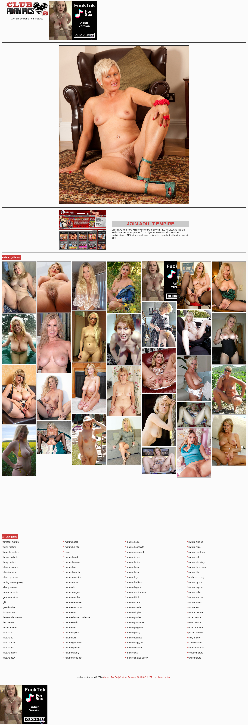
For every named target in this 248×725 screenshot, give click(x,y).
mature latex (132, 567)
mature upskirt (194, 582)
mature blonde (71, 557)
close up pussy (10, 577)
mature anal (8, 642)
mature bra (69, 567)
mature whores (195, 597)
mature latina (132, 572)
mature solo (193, 557)
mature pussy (132, 632)
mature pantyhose (134, 622)
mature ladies (132, 562)
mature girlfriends (72, 642)
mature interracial (134, 552)
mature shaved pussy (136, 657)
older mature (194, 622)
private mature (195, 632)
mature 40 (7, 637)
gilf (4, 602)
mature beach (70, 542)
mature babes (9, 652)
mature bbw (8, 657)
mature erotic (70, 622)
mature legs (131, 577)
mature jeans (132, 557)
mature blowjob (71, 562)
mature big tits (71, 547)
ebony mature (9, 587)
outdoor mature (195, 627)
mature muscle (133, 607)
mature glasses (71, 647)
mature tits (193, 572)
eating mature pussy (12, 582)
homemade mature (12, 617)
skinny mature (194, 642)
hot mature (8, 622)
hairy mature (8, 612)
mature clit (69, 587)
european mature (11, 592)
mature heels (132, 542)
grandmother (9, 607)
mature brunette (72, 572)
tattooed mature (195, 647)
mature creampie (72, 602)
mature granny (71, 652)
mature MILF (132, 597)
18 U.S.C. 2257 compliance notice (153, 677)
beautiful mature (10, 552)
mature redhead (133, 637)
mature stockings (196, 562)
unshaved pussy (196, 577)
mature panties (133, 617)
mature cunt (70, 612)
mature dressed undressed (77, 617)
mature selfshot (133, 647)
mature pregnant (134, 627)
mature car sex (71, 582)
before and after (10, 557)
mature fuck (69, 637)
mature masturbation (136, 592)
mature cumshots (72, 607)
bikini (66, 552)
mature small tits (196, 552)
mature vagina (194, 587)
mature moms (132, 602)
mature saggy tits (134, 642)
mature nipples (133, 612)
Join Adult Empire (150, 223)
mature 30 (7, 632)
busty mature (9, 562)
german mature (10, 597)
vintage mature (195, 652)
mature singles (195, 542)
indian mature (9, 627)
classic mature (9, 572)
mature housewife (134, 547)
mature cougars (71, 592)
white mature (194, 657)
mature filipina (71, 632)
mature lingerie (133, 587)
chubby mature (10, 567)
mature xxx (193, 607)
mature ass (8, 647)
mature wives (194, 602)
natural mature (195, 612)
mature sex (131, 652)
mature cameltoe (72, 577)
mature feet (69, 627)
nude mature (194, 617)
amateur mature (10, 542)
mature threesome (196, 567)
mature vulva (194, 592)
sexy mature (194, 637)
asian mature (9, 547)
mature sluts (194, 547)
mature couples (71, 597)
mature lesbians (133, 582)
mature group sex (72, 657)
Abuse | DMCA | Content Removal (119, 677)
